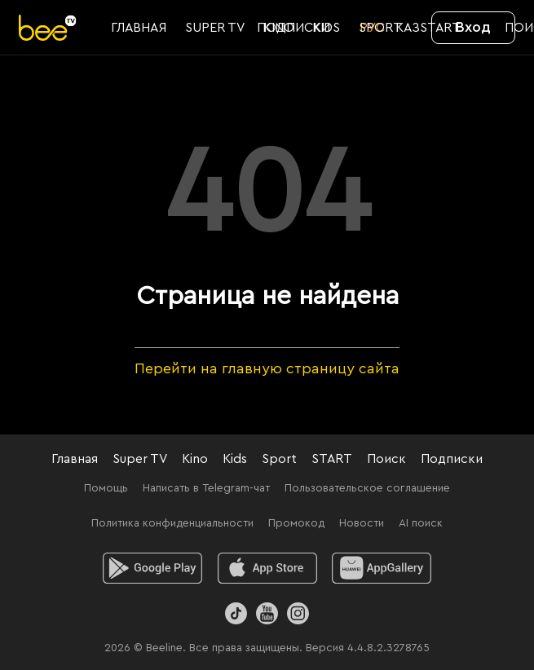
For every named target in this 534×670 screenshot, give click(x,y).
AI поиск (421, 523)
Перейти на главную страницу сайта (267, 368)
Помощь (106, 488)
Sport (279, 458)
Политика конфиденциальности (172, 523)
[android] (152, 568)
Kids (235, 458)
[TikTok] (236, 613)
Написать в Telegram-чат (206, 488)
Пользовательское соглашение (367, 488)
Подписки (452, 458)
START (331, 458)
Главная (74, 458)
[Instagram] (298, 613)
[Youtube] (267, 613)
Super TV (140, 458)
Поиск (386, 458)
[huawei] (382, 568)
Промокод (296, 523)
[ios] (267, 568)
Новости (361, 523)
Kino (195, 458)
